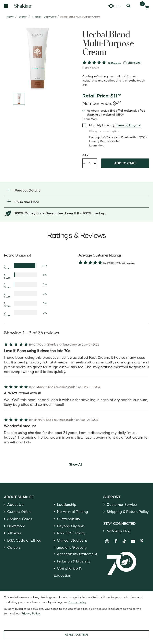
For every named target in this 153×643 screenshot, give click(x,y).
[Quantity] (89, 163)
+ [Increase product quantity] (95, 163)
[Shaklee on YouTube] (133, 541)
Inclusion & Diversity (74, 561)
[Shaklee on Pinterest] (142, 541)
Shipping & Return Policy (128, 511)
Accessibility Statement (77, 554)
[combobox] (128, 125)
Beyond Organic (71, 526)
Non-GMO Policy (71, 533)
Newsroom (16, 526)
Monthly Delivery (98, 125)
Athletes (14, 533)
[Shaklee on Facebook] (116, 541)
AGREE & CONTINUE (76, 634)
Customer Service (122, 504)
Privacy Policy (77, 602)
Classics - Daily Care (44, 16)
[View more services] (132, 62)
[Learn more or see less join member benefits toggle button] (90, 119)
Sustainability (68, 519)
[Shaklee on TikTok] (124, 539)
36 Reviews (114, 62)
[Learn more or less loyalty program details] (96, 145)
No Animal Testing (72, 511)
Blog (119, 531)
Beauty (23, 16)
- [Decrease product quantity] (84, 163)
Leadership (66, 504)
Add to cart (125, 163)
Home (10, 16)
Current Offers (19, 511)
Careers (14, 547)
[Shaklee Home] (23, 6)
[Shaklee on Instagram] (107, 541)
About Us (15, 504)
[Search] (128, 6)
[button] (76, 190)
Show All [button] (75, 464)
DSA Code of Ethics (24, 540)
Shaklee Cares (19, 519)
